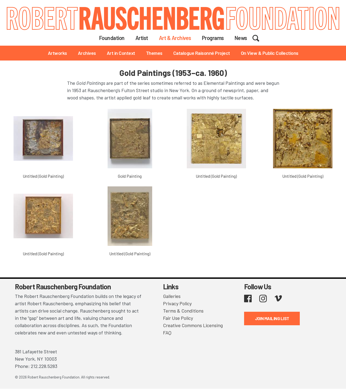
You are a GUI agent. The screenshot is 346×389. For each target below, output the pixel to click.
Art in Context (121, 53)
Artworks (57, 53)
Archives (87, 53)
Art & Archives (175, 38)
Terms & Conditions (183, 311)
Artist (141, 38)
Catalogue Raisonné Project (201, 53)
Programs (213, 38)
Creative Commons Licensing (193, 325)
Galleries (172, 296)
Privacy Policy (177, 303)
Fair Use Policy (178, 318)
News (241, 38)
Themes (154, 53)
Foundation (112, 38)
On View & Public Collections (269, 53)
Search (259, 37)
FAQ (167, 333)
